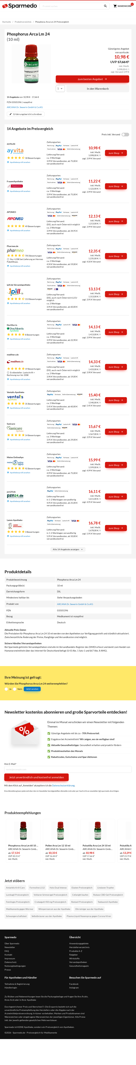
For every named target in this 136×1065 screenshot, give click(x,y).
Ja (10, 689)
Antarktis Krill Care (15, 887)
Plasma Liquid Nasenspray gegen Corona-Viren (89, 916)
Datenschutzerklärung (63, 785)
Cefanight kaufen (80, 894)
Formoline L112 (37, 887)
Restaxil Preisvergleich (82, 902)
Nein (19, 689)
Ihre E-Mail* (10, 764)
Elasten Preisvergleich (82, 887)
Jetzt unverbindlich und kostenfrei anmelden (36, 777)
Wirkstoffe (74, 958)
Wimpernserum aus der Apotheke (54, 909)
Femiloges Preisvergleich (18, 902)
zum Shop (116, 153)
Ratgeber (73, 955)
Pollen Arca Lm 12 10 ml (57, 845)
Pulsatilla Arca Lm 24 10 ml (97, 845)
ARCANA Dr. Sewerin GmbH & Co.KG (25, 107)
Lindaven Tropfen (105, 887)
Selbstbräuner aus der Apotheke (47, 916)
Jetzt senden (32, 689)
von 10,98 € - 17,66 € (23, 97)
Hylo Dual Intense (58, 887)
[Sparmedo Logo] (19, 6)
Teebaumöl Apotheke (108, 902)
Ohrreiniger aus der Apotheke (89, 909)
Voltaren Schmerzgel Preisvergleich (50, 894)
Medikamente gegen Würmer (19, 909)
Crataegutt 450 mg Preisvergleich (50, 902)
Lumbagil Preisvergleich (17, 894)
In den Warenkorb (98, 88)
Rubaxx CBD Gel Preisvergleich (108, 894)
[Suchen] (102, 6)
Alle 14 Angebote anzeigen (68, 549)
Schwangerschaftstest (16, 916)
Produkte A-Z (75, 951)
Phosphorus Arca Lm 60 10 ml (23, 845)
